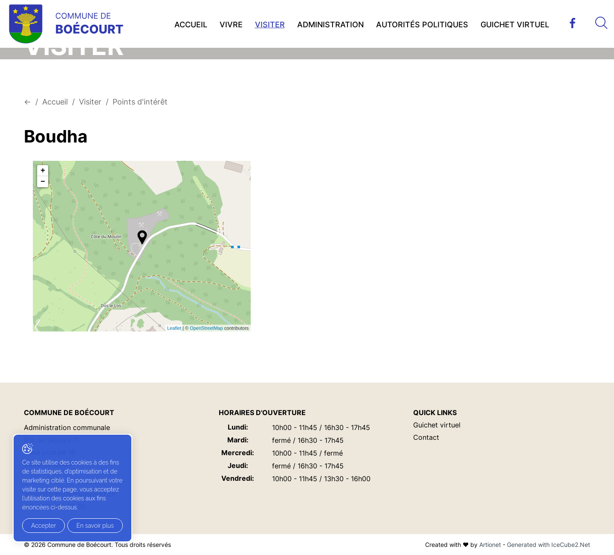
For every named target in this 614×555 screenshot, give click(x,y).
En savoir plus (95, 525)
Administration (330, 24)
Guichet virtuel (515, 24)
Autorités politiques (422, 24)
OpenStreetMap (206, 328)
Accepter (43, 525)
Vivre (231, 24)
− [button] (43, 182)
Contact (426, 437)
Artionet (490, 544)
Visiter (270, 24)
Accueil (190, 24)
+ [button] (43, 171)
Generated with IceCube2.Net (548, 544)
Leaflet (174, 328)
